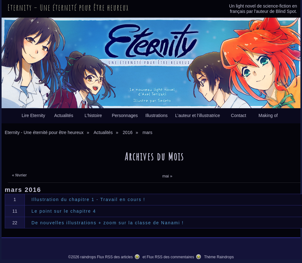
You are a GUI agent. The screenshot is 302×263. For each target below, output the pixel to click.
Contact (238, 115)
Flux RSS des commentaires (170, 257)
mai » (167, 176)
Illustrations (156, 115)
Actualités (63, 115)
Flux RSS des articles (115, 257)
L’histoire (93, 115)
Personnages (125, 115)
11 (14, 211)
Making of (268, 115)
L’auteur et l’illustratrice (197, 115)
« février (19, 175)
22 (14, 222)
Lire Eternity (33, 115)
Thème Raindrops (219, 257)
